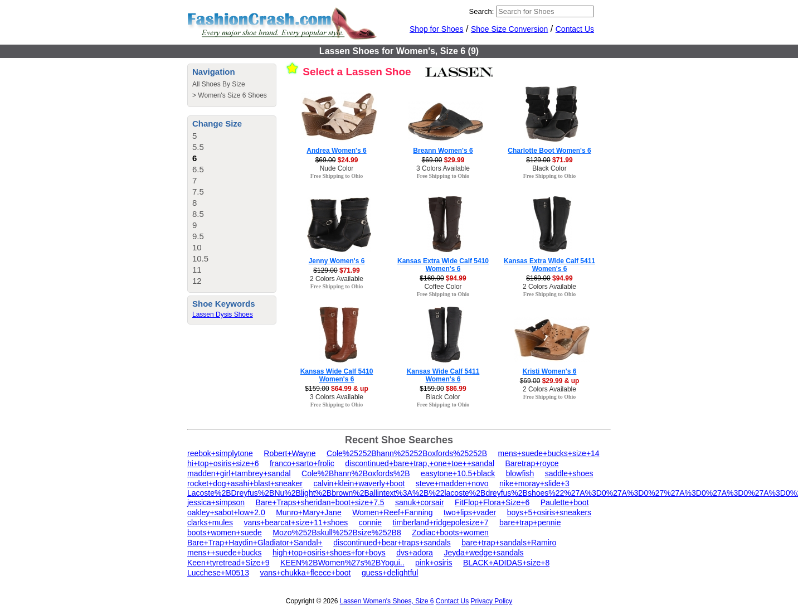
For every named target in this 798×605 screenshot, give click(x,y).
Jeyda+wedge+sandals (483, 552)
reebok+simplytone (220, 453)
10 (197, 247)
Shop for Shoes (437, 29)
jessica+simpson (216, 502)
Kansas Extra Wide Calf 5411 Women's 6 (549, 265)
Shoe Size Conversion (509, 29)
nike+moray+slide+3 (534, 483)
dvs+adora (414, 552)
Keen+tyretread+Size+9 (228, 562)
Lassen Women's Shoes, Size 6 (387, 601)
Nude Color (337, 168)
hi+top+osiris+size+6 (223, 463)
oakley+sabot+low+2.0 (226, 512)
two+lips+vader (470, 512)
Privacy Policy (492, 601)
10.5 (200, 258)
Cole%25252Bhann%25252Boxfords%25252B (407, 453)
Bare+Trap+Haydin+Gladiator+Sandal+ (255, 542)
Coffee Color (442, 287)
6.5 (198, 169)
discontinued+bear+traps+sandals (392, 542)
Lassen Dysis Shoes (222, 314)
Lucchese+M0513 (218, 572)
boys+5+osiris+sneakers (549, 512)
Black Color (549, 168)
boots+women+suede (224, 532)
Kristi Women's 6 (550, 371)
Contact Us (575, 29)
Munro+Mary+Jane (309, 512)
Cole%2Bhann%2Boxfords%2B (355, 473)
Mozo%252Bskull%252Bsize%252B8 (337, 532)
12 (197, 280)
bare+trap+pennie (530, 522)
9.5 (198, 236)
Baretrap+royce (532, 463)
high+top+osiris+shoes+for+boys (329, 552)
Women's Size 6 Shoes (232, 95)
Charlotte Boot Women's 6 (549, 150)
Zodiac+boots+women (450, 532)
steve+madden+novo (452, 483)
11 (197, 269)
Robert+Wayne (289, 453)
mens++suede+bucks (224, 552)
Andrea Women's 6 (336, 150)
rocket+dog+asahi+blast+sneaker (245, 483)
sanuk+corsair (419, 502)
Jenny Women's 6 (337, 261)
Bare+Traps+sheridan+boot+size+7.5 (320, 502)
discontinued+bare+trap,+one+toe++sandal (419, 463)
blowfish (520, 473)
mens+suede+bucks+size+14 (549, 453)
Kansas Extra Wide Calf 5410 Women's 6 (443, 265)
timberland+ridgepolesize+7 (441, 522)
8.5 (198, 214)
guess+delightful (390, 572)
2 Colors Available (336, 279)
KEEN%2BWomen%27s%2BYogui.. (342, 562)
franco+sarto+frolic (302, 463)
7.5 (198, 191)
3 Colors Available (443, 168)
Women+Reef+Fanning (392, 512)
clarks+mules (210, 522)
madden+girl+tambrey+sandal (239, 473)
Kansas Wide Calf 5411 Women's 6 (443, 375)
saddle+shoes (569, 473)
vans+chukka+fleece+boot (305, 572)
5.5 (198, 147)
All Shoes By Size (218, 84)
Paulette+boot (565, 502)
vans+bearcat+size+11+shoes (296, 522)
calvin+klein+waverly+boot (359, 483)
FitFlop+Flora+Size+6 (492, 502)
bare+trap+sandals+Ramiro (508, 542)
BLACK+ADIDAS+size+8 (506, 562)
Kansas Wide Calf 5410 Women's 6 (336, 375)
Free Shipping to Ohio (336, 176)
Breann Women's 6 (443, 150)
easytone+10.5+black (458, 473)
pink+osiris (433, 562)
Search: (481, 11)
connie (370, 522)
